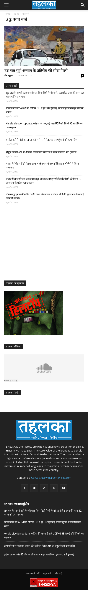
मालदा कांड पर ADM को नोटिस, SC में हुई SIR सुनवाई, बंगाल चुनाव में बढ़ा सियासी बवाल (45, 110)
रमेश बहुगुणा (8, 75)
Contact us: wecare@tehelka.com (51, 477)
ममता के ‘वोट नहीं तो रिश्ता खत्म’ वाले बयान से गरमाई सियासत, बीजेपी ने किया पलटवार (42, 165)
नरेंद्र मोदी (58, 573)
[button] (6, 5)
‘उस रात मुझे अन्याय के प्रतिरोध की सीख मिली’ (36, 70)
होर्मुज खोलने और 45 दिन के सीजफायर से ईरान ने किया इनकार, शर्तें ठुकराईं (41, 152)
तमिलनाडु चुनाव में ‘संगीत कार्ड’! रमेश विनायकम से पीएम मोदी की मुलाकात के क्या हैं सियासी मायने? (45, 196)
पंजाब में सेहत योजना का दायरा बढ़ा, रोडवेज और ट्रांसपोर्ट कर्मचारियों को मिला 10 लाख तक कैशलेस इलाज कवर (43, 180)
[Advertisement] (31, 245)
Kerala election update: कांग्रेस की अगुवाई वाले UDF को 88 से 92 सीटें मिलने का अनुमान (44, 125)
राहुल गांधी (47, 573)
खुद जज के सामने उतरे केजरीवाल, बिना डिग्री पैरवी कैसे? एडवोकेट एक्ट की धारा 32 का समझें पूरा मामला (45, 94)
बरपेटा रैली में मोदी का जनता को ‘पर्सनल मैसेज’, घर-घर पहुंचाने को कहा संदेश (41, 139)
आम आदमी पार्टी (32, 573)
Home (7, 13)
